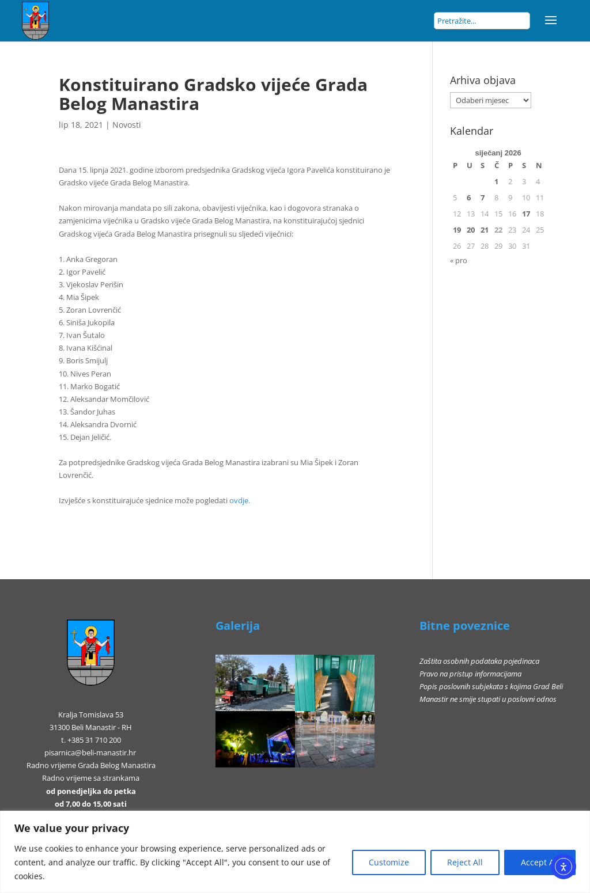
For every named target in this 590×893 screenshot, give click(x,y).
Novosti (126, 124)
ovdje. (239, 500)
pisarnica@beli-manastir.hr (90, 752)
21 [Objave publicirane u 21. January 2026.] (485, 230)
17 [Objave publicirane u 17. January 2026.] (526, 213)
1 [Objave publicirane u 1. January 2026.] (496, 181)
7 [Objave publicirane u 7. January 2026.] (483, 197)
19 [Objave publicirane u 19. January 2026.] (457, 230)
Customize (389, 862)
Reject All (465, 862)
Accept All (540, 862)
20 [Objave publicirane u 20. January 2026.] (471, 230)
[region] (295, 852)
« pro (458, 260)
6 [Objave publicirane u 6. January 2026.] (469, 197)
